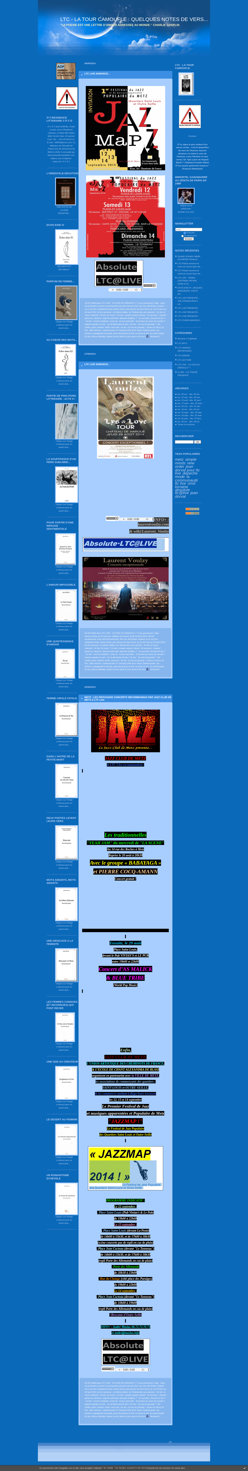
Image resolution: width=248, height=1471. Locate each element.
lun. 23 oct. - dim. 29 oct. (189, 421)
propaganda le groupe (102, 333)
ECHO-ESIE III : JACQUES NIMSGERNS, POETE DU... (190, 291)
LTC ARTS (182, 343)
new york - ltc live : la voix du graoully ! (128, 327)
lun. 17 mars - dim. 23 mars (190, 403)
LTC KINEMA (184, 355)
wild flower (151, 306)
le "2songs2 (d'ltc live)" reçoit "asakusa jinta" (136, 330)
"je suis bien (144, 318)
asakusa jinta (109, 330)
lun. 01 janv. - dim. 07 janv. (190, 418)
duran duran (119, 309)
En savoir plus (178, 1468)
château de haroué (120, 636)
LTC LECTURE (184, 360)
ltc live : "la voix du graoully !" (143, 324)
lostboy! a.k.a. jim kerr (148, 639)
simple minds (186, 461)
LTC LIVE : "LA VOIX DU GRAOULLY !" (189, 366)
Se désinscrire (189, 235)
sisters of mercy (154, 327)
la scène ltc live (142, 333)
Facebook (153, 336)
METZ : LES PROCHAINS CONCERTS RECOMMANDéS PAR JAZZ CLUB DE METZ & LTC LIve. (127, 698)
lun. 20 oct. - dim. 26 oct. (189, 394)
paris (94, 327)
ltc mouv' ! (111, 315)
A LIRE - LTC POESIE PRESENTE (188, 373)
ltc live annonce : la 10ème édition (112, 312)
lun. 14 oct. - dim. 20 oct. (189, 409)
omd (191, 483)
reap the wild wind (110, 318)
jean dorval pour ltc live (187, 469)
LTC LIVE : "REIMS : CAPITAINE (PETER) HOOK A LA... (187, 281)
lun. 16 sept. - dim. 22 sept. (190, 415)
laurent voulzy (91, 636)
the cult (142, 306)
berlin (107, 327)
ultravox (97, 318)
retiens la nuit (112, 336)
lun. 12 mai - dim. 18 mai (189, 397)
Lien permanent (146, 303)
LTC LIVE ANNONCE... (97, 73)
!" (136, 318)
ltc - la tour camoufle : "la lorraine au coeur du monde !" (140, 321)
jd (151, 309)
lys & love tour (104, 636)
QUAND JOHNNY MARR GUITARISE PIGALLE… (189, 258)
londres (100, 327)
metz (179, 459)
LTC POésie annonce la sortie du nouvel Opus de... (190, 265)
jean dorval (131, 309)
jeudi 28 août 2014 (138, 636)
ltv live (103, 315)
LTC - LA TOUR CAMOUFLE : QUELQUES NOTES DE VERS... (134, 19)
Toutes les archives (186, 424)
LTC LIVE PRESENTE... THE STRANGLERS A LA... (188, 301)
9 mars (120, 315)
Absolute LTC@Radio (187, 338)
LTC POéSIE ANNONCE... (189, 320)
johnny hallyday (98, 336)
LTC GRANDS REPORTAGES (185, 349)
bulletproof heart (105, 309)
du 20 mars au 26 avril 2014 (152, 642)
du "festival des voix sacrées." (142, 312)
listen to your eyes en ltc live (132, 336)
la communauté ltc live (186, 479)
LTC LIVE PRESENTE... (188, 308)
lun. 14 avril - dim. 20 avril (189, 400)
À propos (192, 136)
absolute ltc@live (182, 491)
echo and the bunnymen (108, 639)
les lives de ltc (143, 309)
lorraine (181, 486)
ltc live (160, 312)
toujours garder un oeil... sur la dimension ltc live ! (107, 324)
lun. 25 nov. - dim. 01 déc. (189, 406)
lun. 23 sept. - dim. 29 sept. (190, 412)
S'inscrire (189, 232)
